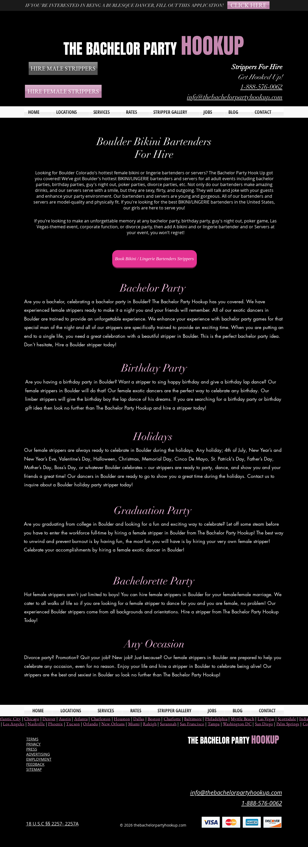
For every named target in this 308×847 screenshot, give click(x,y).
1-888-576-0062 (261, 87)
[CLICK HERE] (248, 5)
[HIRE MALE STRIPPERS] (63, 68)
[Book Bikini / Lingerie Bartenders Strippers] (154, 258)
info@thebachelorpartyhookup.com (235, 97)
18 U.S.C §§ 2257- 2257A (52, 823)
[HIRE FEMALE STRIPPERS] (63, 91)
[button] (105, 112)
